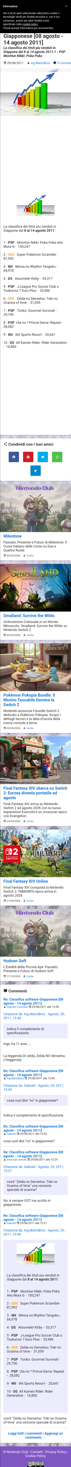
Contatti (37, 1452)
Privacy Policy (55, 1452)
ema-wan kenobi (17, 1159)
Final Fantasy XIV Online (25, 881)
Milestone (12, 536)
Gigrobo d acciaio (17, 1007)
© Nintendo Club (15, 1452)
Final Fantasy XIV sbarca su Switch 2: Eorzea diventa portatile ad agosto (35, 793)
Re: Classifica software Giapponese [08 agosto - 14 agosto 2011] (33, 1001)
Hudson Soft (14, 960)
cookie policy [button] (30, 24)
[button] (66, 6)
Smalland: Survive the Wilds (29, 615)
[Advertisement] (35, 155)
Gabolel (11, 1134)
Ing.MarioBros (15, 1078)
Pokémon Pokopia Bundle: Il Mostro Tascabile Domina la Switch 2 (29, 700)
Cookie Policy (35, 1456)
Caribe (30, 555)
